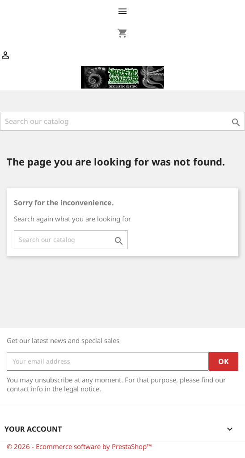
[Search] (122, 121)
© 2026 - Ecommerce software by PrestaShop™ (79, 446)
